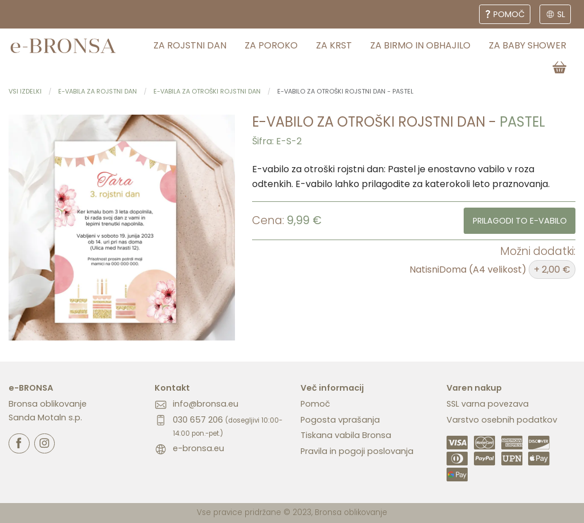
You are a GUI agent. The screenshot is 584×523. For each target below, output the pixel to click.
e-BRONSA (31, 388)
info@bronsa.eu (205, 404)
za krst (334, 45)
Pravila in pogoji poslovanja (357, 451)
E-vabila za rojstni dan (97, 91)
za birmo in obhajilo (420, 45)
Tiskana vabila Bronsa (346, 435)
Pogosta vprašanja (340, 419)
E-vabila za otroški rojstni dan (207, 91)
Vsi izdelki (25, 91)
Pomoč (315, 404)
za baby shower (527, 45)
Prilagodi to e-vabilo (520, 220)
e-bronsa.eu (198, 448)
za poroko (271, 45)
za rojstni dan (189, 45)
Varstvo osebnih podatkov (502, 419)
